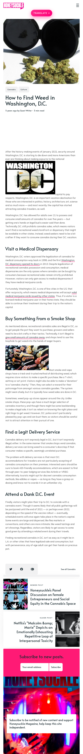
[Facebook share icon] (21, 569)
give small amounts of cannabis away (25, 337)
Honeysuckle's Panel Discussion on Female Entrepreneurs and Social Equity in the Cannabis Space (53, 597)
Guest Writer (26, 110)
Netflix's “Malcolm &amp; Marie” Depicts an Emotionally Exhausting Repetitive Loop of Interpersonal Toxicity (33, 632)
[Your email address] (34, 667)
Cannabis (11, 89)
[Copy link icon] (32, 569)
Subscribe (56, 667)
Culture (24, 89)
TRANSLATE (41, 13)
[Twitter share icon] (10, 569)
